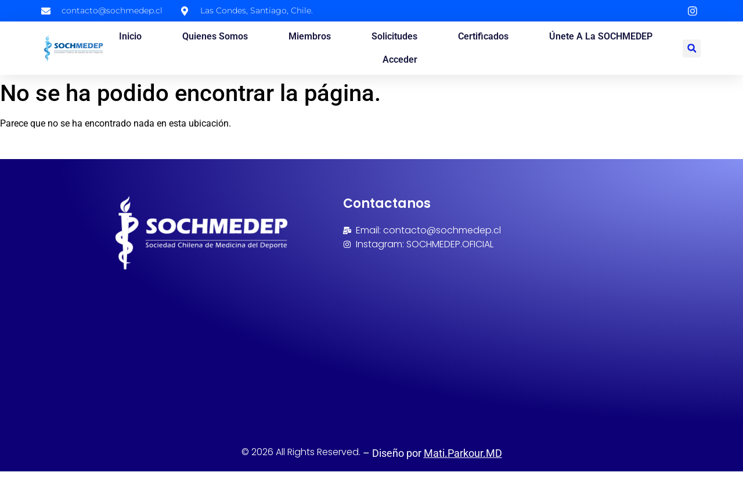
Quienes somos (215, 36)
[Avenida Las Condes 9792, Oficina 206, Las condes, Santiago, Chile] (467, 335)
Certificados (483, 36)
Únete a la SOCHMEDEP (600, 36)
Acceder (400, 59)
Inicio (130, 36)
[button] (692, 48)
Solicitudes (394, 36)
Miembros (309, 36)
